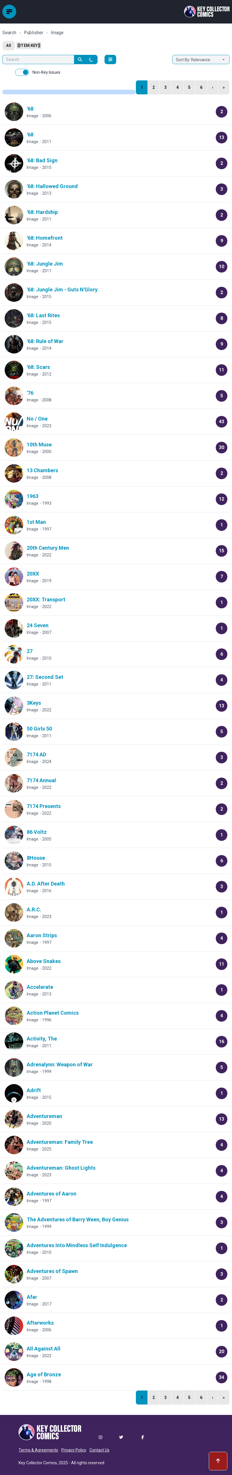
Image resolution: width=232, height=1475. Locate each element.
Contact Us (99, 1450)
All (8, 45)
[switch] (22, 72)
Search (9, 32)
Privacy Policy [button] (73, 1450)
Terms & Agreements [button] (38, 1450)
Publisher (33, 32)
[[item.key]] (28, 45)
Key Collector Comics (38, 1462)
